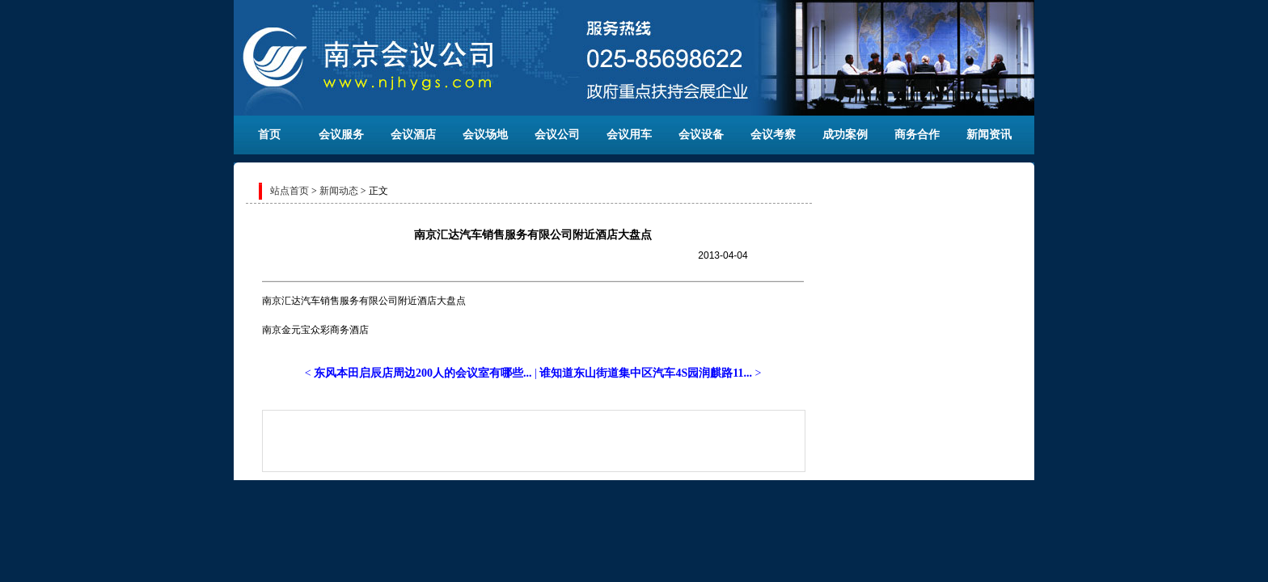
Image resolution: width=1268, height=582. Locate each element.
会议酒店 (413, 135)
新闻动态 (338, 190)
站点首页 (289, 190)
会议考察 (773, 135)
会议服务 (341, 135)
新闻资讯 (989, 135)
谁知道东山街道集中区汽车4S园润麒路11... (645, 373)
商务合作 (917, 135)
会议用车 (629, 135)
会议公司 (557, 135)
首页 (269, 135)
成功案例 (845, 135)
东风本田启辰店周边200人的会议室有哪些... (423, 373)
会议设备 (701, 135)
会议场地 (485, 135)
